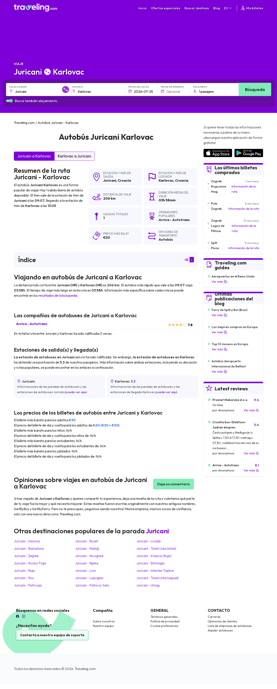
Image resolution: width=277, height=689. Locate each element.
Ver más (219, 282)
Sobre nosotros (104, 621)
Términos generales (164, 617)
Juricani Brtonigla (150, 563)
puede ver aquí (76, 392)
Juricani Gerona (27, 541)
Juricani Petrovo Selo (92, 585)
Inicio (142, 8)
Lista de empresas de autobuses (230, 626)
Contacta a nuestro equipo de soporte (52, 635)
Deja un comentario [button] (173, 484)
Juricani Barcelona (29, 548)
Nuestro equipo (103, 626)
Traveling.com (85, 669)
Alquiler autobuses (220, 630)
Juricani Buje (24, 570)
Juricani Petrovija (28, 585)
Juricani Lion (85, 570)
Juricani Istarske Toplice (155, 570)
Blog (216, 8)
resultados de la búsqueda (57, 295)
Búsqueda (255, 89)
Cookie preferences (164, 626)
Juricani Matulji (87, 548)
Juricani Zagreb (26, 556)
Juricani (109, 180)
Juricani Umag (147, 585)
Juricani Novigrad (89, 556)
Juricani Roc (24, 578)
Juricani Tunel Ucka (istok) (156, 548)
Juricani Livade (148, 541)
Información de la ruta (244, 189)
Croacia (124, 180)
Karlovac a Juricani (74, 156)
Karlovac (166, 180)
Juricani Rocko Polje (30, 563)
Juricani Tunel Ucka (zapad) (157, 578)
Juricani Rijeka (86, 563)
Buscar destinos (197, 8)
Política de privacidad (164, 621)
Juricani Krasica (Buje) (153, 556)
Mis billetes (251, 8)
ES (228, 8)
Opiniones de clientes (222, 621)
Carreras (214, 617)
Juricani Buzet (86, 541)
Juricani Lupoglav (89, 578)
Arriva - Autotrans (31, 324)
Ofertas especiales (165, 8)
